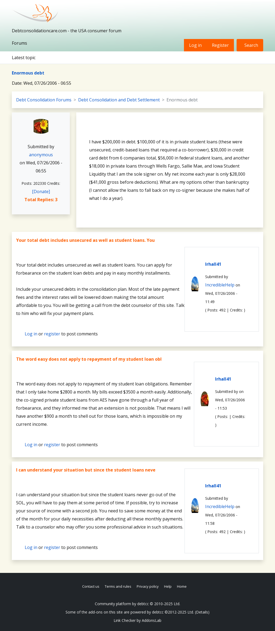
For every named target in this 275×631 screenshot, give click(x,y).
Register (220, 45)
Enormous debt (28, 73)
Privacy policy (148, 586)
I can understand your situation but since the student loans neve (85, 470)
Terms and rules (118, 586)
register (52, 334)
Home (182, 586)
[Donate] (41, 191)
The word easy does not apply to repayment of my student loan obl (89, 359)
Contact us (90, 586)
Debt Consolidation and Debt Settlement (119, 100)
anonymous (41, 155)
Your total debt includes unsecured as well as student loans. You (85, 240)
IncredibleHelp (219, 285)
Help (168, 586)
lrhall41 (213, 264)
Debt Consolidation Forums (43, 100)
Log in (195, 45)
